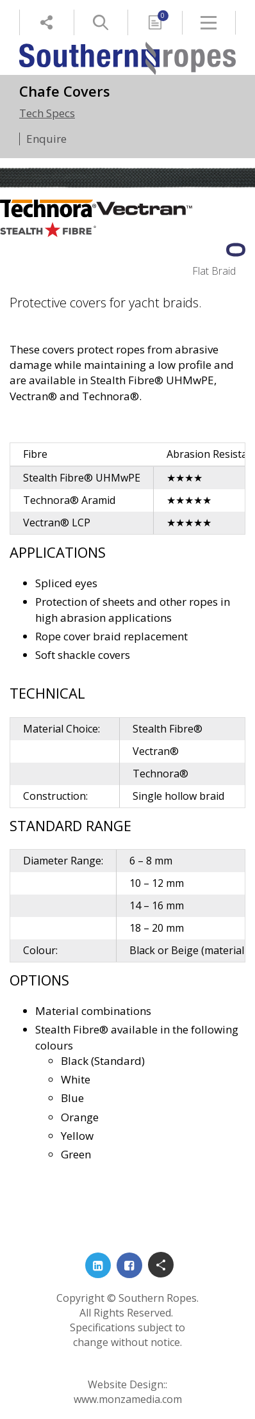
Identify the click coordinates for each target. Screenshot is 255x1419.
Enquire (46, 139)
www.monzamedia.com (128, 1399)
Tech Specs (47, 113)
